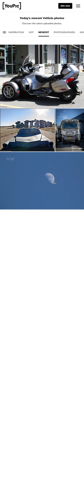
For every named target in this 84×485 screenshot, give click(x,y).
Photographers (64, 32)
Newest (43, 32)
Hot (31, 32)
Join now (65, 5)
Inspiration (16, 32)
